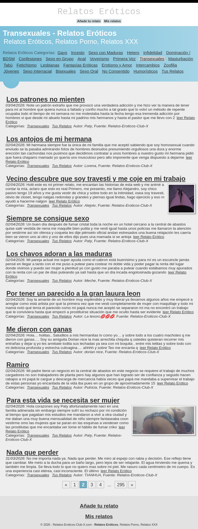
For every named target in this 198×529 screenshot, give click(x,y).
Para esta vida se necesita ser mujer (63, 400)
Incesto (77, 52)
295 (121, 484)
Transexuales (152, 58)
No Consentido (116, 71)
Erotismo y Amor (117, 65)
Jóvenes (11, 71)
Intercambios (148, 65)
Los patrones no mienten (45, 99)
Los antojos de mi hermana (49, 139)
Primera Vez (124, 58)
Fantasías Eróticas (80, 65)
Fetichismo (27, 65)
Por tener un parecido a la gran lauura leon (73, 293)
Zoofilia (170, 65)
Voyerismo (99, 58)
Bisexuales (66, 71)
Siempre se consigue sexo (47, 218)
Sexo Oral (89, 71)
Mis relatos (112, 21)
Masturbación (180, 58)
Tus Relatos (172, 71)
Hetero (133, 52)
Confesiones (30, 58)
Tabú (8, 65)
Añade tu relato (89, 21)
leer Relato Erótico (64, 201)
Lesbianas (49, 65)
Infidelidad (152, 52)
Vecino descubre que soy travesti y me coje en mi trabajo (96, 178)
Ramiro (17, 364)
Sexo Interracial (37, 71)
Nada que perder (32, 452)
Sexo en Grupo (60, 58)
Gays (62, 52)
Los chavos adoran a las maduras (59, 253)
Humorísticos (145, 71)
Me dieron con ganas (39, 329)
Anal (82, 58)
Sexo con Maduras (105, 52)
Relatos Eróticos (98, 12)
